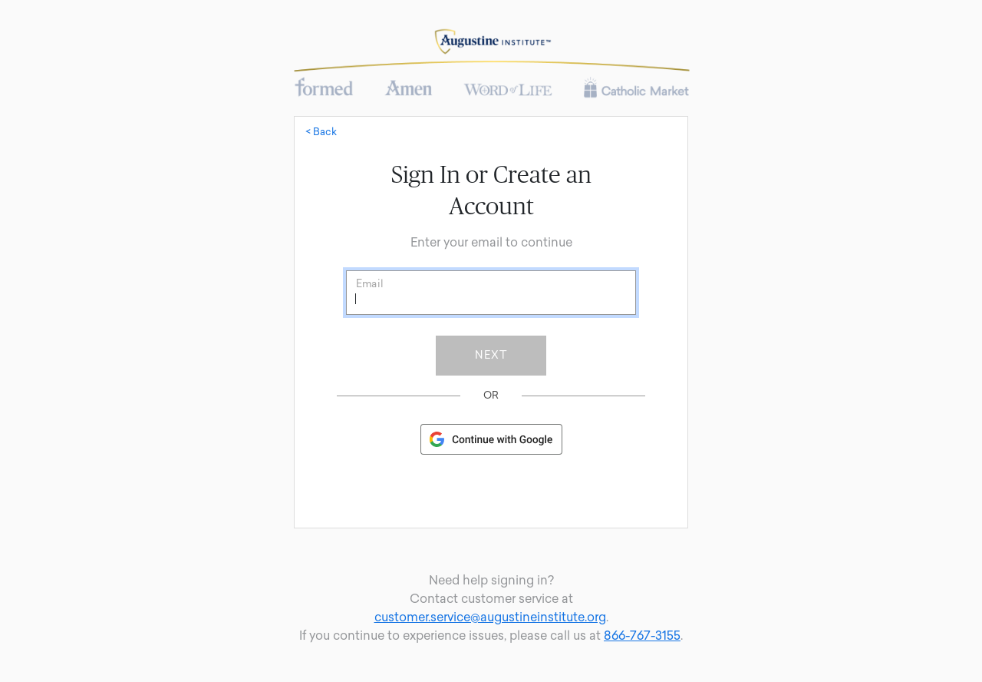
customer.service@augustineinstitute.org (490, 617)
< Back (321, 132)
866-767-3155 (642, 635)
